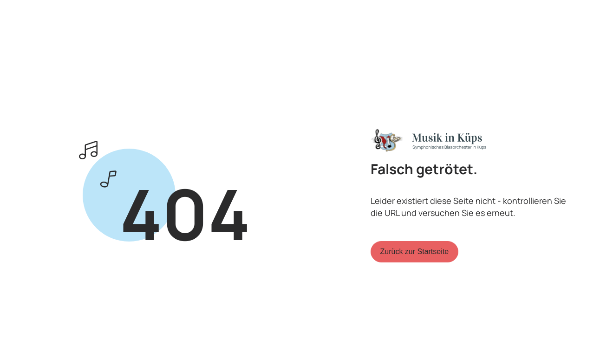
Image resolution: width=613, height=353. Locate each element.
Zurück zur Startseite (414, 251)
